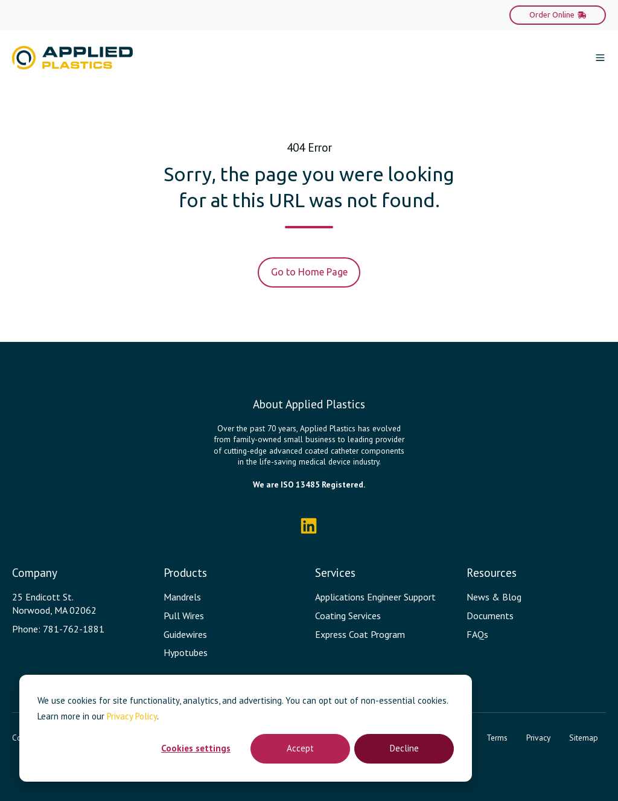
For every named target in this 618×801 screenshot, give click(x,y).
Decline (404, 748)
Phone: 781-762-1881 (58, 629)
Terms (497, 737)
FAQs (477, 634)
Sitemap (583, 737)
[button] (600, 57)
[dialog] (245, 728)
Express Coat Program (360, 634)
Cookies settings (196, 748)
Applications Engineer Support (375, 597)
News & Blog (494, 597)
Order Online (558, 14)
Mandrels (182, 597)
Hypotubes (186, 652)
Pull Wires (184, 616)
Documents (490, 616)
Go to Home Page (309, 271)
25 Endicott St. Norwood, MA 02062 (54, 603)
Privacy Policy (132, 716)
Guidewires (185, 634)
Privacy (538, 737)
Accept (300, 748)
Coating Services (348, 616)
